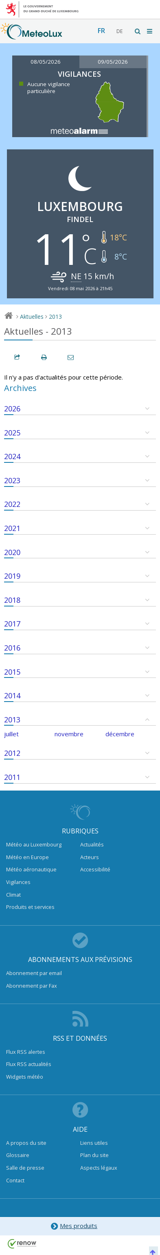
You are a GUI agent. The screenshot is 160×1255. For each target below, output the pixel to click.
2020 (12, 552)
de (119, 31)
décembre (119, 734)
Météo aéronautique (31, 869)
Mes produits (73, 1226)
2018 (12, 600)
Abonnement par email (34, 973)
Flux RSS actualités (28, 1064)
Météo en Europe (27, 857)
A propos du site (26, 1142)
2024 (12, 456)
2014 (12, 695)
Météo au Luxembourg (33, 844)
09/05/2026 (113, 61)
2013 (55, 316)
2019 (12, 576)
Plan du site (94, 1155)
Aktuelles (32, 316)
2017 (12, 624)
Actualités (92, 844)
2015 (12, 672)
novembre (69, 734)
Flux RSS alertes (25, 1051)
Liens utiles (94, 1142)
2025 (12, 433)
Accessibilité (95, 869)
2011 (12, 777)
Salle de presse (25, 1167)
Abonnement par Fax (31, 985)
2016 (12, 648)
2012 (12, 753)
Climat (13, 894)
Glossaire (17, 1155)
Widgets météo (24, 1076)
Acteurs (89, 857)
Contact (15, 1180)
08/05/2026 (46, 61)
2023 (12, 480)
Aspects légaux (98, 1167)
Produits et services (30, 907)
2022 (12, 504)
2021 (12, 528)
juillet (11, 734)
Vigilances (18, 882)
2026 (12, 408)
